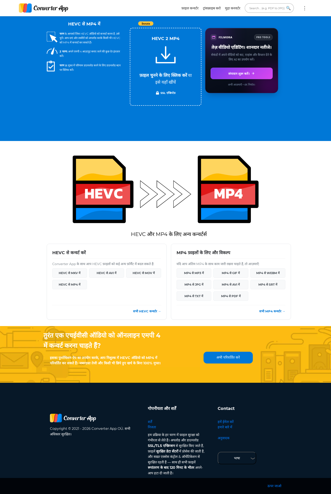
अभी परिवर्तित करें (228, 357)
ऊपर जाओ (274, 486)
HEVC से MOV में (144, 273)
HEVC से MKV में (69, 273)
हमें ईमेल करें (226, 422)
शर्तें (150, 422)
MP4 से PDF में (231, 296)
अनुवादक (223, 438)
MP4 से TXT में (193, 296)
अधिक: (304, 8)
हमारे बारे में (225, 427)
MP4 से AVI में (231, 284)
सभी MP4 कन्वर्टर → (272, 311)
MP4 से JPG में (193, 284)
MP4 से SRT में (267, 284)
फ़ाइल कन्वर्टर (190, 8)
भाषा (237, 458)
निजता (152, 427)
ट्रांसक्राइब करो (212, 8)
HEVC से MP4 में (69, 284)
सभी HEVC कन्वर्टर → (147, 311)
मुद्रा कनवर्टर (232, 8)
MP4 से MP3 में (194, 273)
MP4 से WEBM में (268, 273)
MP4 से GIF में (231, 273)
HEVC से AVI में (106, 273)
